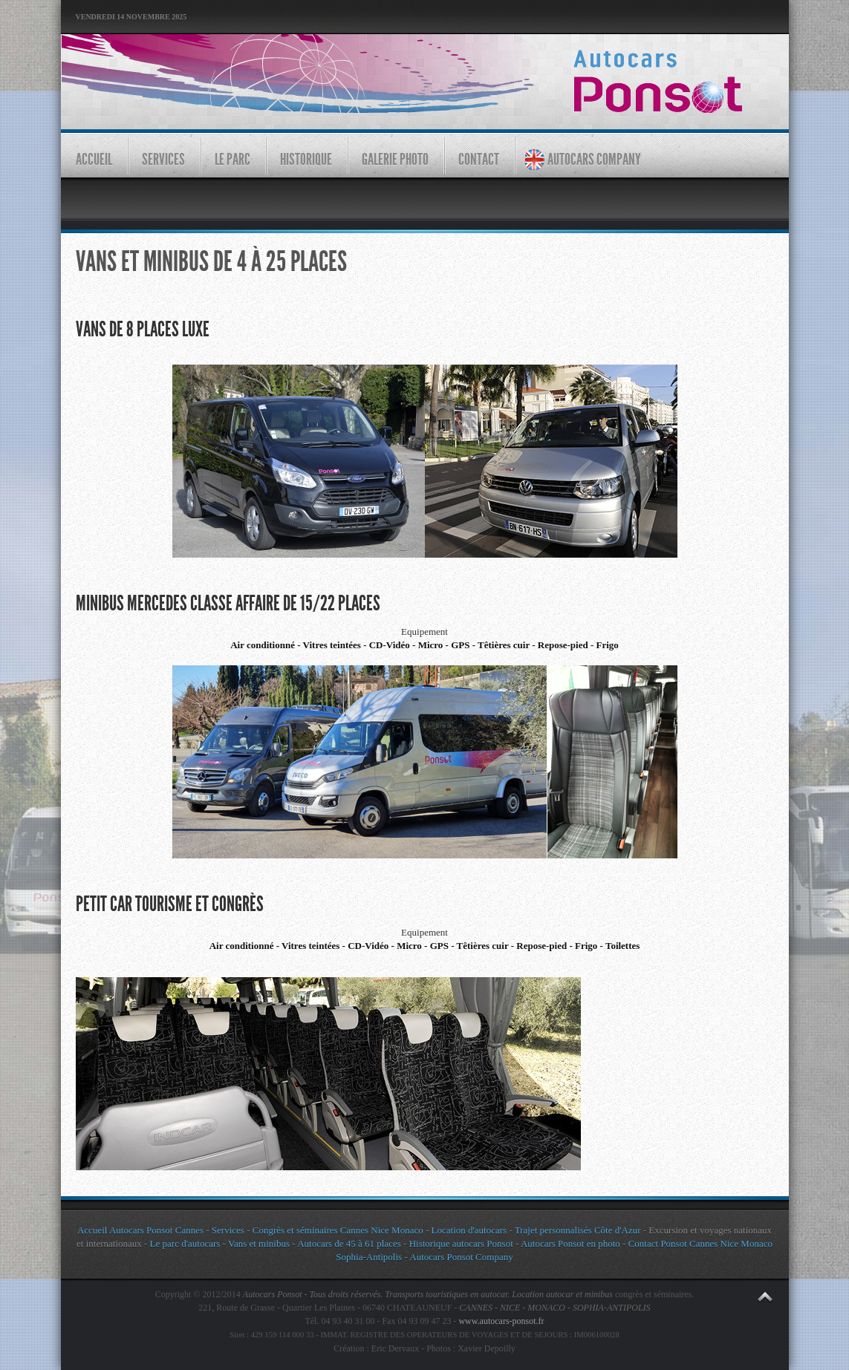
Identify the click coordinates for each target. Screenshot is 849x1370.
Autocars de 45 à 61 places (349, 1243)
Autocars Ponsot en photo (570, 1243)
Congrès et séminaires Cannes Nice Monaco (338, 1230)
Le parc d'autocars (185, 1243)
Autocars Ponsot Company (461, 1256)
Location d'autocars (469, 1230)
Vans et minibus (259, 1243)
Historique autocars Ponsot (461, 1243)
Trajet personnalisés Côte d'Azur (577, 1230)
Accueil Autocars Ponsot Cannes (140, 1230)
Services (228, 1230)
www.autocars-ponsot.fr (501, 1321)
